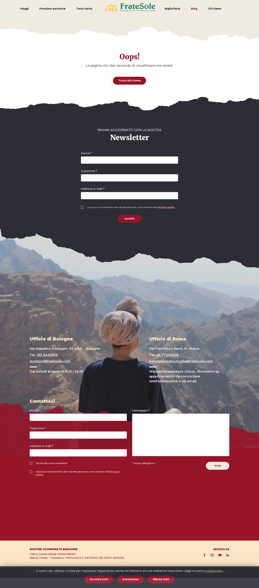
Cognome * (89, 171)
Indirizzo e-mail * (92, 188)
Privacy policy (166, 207)
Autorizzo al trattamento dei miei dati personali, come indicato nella (131, 207)
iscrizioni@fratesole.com (50, 361)
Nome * (86, 153)
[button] (85, 11)
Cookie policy (202, 572)
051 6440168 (47, 355)
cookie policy (214, 585)
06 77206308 (167, 355)
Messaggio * (140, 410)
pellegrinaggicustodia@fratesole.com (181, 361)
